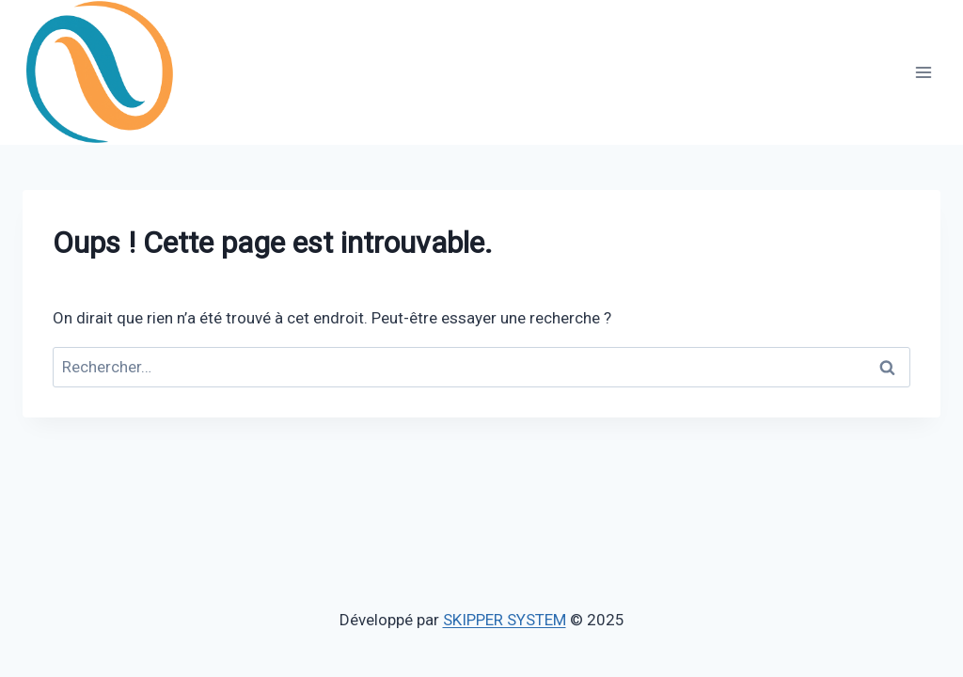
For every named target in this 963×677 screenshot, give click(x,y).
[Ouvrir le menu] (923, 72)
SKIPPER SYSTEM (504, 619)
